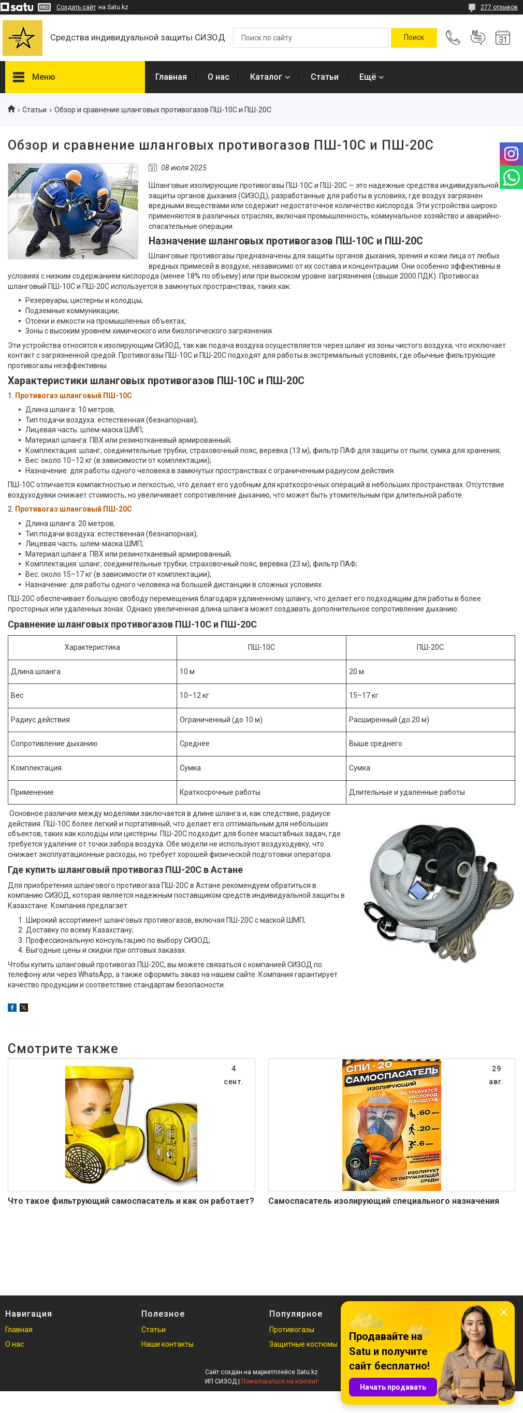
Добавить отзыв (478, 37)
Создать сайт (76, 7)
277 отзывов (499, 7)
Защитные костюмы (303, 1344)
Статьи (325, 77)
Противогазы (291, 1329)
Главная (171, 77)
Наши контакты (167, 1344)
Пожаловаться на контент (279, 1381)
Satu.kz (307, 1372)
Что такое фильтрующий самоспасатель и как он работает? (131, 1201)
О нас (218, 77)
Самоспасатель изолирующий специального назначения (383, 1201)
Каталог (266, 77)
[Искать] (414, 38)
